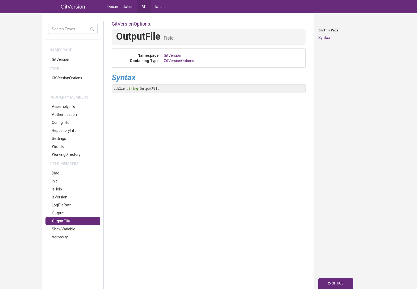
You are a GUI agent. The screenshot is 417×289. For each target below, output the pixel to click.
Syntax (324, 37)
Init (54, 181)
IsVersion (59, 197)
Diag (55, 173)
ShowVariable (63, 229)
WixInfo (58, 146)
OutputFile (61, 221)
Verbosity (60, 237)
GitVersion (60, 59)
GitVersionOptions (67, 78)
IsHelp (57, 189)
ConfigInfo (60, 122)
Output (58, 213)
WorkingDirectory (66, 154)
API (144, 7)
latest (160, 7)
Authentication (64, 114)
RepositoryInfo (64, 130)
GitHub (336, 283)
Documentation (120, 7)
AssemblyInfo (63, 106)
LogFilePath (62, 205)
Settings (59, 138)
